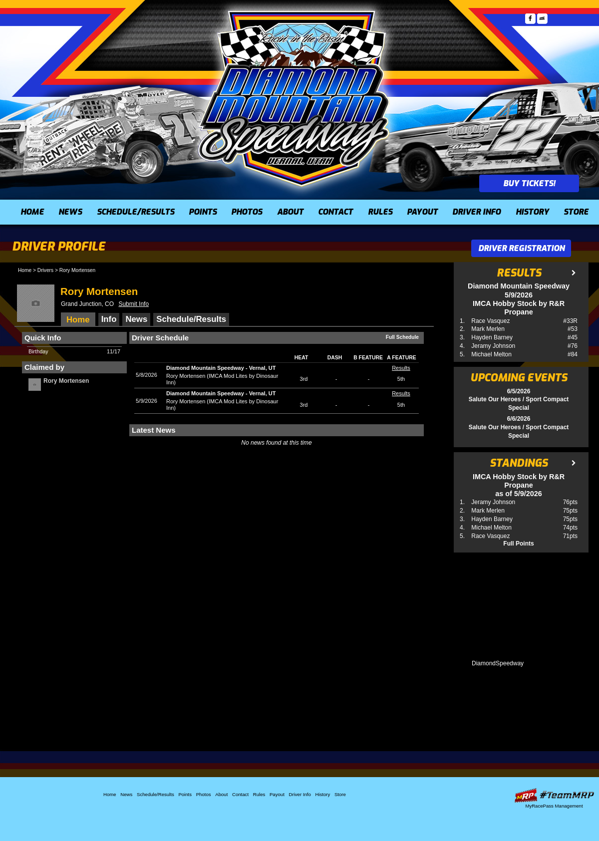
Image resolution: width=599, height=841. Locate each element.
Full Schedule (402, 337)
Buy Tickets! (529, 183)
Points (203, 212)
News (70, 212)
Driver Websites (554, 795)
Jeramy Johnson (493, 345)
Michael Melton (491, 354)
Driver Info (476, 212)
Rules (380, 212)
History (532, 212)
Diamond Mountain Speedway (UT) (294, 97)
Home (32, 212)
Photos (246, 212)
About (290, 212)
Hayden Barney (492, 337)
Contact (335, 212)
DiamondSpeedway (498, 663)
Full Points (518, 543)
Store (576, 212)
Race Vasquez (490, 320)
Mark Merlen (488, 328)
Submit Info (133, 303)
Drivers (45, 270)
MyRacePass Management (554, 806)
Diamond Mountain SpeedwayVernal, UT (221, 368)
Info (109, 319)
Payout (422, 212)
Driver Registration (521, 248)
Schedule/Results (135, 212)
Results (401, 368)
